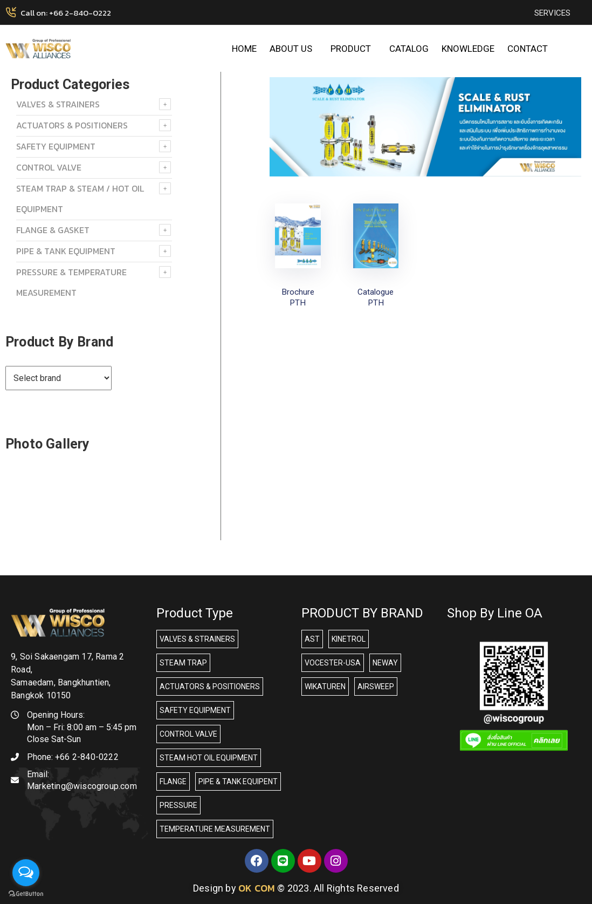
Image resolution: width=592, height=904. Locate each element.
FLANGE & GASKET (53, 229)
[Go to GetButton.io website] (26, 893)
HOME (244, 48)
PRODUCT (353, 48)
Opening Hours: (56, 715)
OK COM (256, 888)
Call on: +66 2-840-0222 (65, 12)
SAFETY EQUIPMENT (55, 146)
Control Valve (48, 167)
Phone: (73, 757)
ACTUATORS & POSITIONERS (72, 125)
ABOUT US (294, 48)
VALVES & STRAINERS (58, 104)
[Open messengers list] (25, 872)
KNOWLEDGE (468, 48)
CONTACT (527, 48)
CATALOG (409, 48)
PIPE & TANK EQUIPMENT (65, 250)
